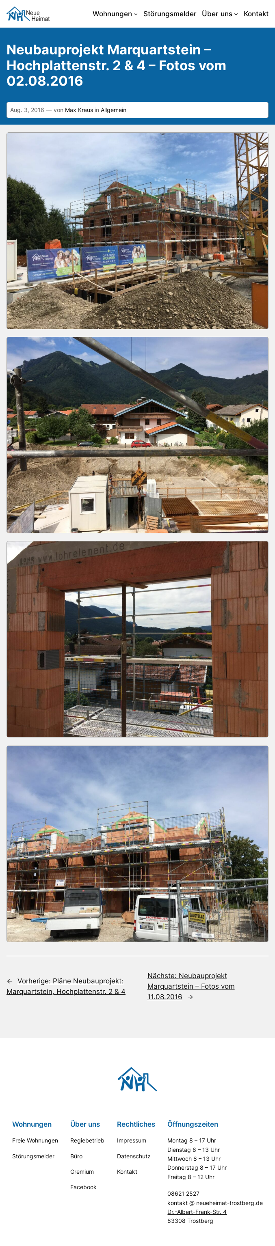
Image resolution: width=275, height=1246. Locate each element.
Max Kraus (79, 109)
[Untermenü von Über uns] (236, 14)
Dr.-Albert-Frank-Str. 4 (197, 1211)
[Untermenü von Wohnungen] (136, 14)
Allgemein (113, 109)
